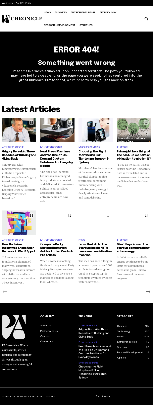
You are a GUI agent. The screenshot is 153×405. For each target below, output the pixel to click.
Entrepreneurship (13, 146)
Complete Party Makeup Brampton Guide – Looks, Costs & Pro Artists (56, 250)
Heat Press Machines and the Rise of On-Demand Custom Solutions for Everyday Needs (56, 159)
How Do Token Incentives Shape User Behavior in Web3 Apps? (18, 248)
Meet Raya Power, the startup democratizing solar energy (133, 248)
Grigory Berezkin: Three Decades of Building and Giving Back (19, 155)
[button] (146, 19)
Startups (122, 146)
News (81, 239)
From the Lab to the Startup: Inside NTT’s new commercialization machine (95, 250)
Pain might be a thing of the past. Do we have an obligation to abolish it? (134, 155)
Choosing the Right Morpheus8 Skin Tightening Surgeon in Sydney (93, 157)
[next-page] (148, 292)
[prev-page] (5, 292)
